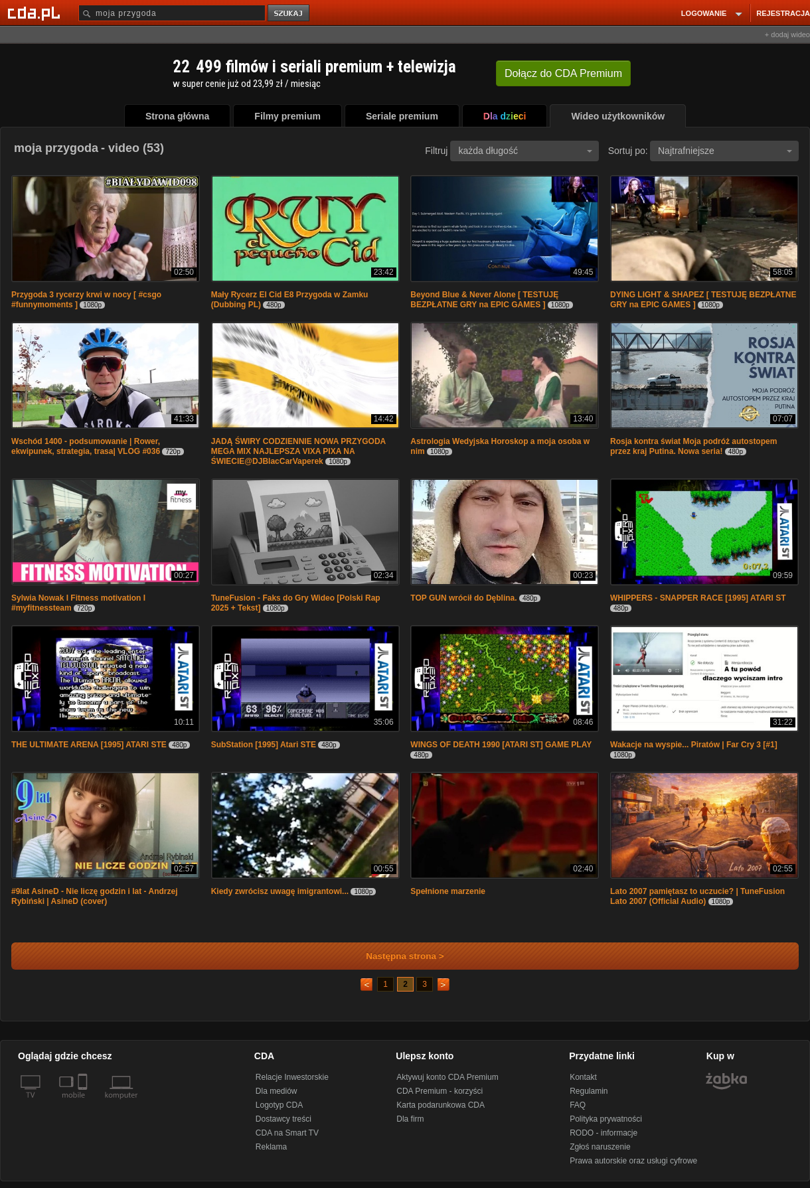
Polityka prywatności (606, 1119)
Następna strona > (396, 956)
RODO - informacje (603, 1133)
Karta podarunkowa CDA (440, 1105)
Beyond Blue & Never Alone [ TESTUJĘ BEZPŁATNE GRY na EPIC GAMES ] (484, 299)
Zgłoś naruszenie (600, 1146)
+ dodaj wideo (787, 34)
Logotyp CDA (279, 1105)
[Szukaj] (172, 13)
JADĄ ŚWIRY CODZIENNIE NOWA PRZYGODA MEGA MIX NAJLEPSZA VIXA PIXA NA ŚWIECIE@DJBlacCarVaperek (298, 451)
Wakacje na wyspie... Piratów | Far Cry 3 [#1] (693, 744)
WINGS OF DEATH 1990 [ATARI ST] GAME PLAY (501, 744)
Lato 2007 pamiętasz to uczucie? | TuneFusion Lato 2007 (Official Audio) (697, 896)
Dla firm (410, 1119)
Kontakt (583, 1077)
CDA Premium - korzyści (439, 1091)
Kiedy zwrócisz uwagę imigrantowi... (280, 891)
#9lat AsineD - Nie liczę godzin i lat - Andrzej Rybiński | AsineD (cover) (94, 896)
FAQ (578, 1105)
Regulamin (589, 1091)
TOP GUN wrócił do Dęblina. (463, 598)
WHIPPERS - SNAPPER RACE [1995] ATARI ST (697, 598)
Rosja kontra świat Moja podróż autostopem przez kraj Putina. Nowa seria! (693, 446)
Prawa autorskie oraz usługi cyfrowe (633, 1160)
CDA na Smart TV (287, 1133)
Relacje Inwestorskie (292, 1077)
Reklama (271, 1146)
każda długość (525, 150)
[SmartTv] (84, 1103)
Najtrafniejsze (725, 150)
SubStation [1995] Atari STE (263, 744)
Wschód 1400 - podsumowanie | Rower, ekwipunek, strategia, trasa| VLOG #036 (85, 446)
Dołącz (563, 73)
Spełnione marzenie (447, 891)
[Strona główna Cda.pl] (36, 12)
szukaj (289, 14)
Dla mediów (276, 1091)
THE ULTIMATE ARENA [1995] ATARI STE (89, 744)
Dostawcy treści (283, 1119)
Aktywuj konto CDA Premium (447, 1077)
